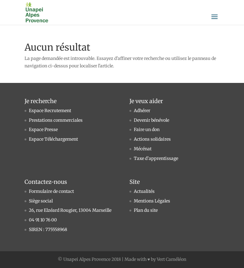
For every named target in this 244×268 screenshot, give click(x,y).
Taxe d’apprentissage (156, 158)
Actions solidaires (152, 139)
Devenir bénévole (151, 120)
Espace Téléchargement (53, 139)
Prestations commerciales (56, 120)
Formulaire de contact (51, 191)
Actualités (144, 191)
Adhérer (142, 110)
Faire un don (147, 129)
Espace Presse (43, 129)
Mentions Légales (152, 201)
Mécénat (142, 149)
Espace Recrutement (50, 110)
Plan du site (146, 210)
